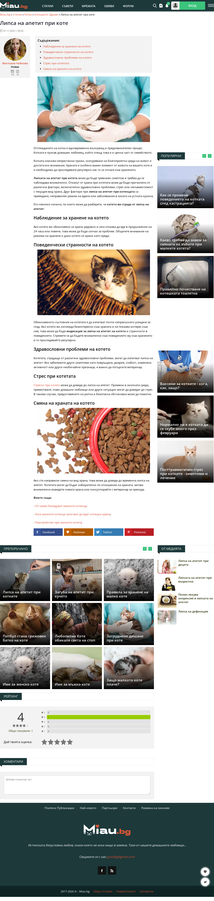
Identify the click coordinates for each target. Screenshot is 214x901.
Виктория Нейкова (15, 63)
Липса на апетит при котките (22, 594)
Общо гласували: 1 (21, 731)
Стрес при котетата (56, 63)
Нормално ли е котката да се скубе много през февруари (184, 428)
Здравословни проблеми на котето (67, 57)
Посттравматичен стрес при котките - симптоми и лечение (184, 473)
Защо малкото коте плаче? (124, 682)
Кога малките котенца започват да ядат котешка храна (72, 514)
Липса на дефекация (193, 611)
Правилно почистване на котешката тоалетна (183, 291)
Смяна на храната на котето (62, 69)
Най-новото (88, 808)
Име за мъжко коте (72, 684)
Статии (47, 6)
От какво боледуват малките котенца (61, 506)
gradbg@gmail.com (121, 857)
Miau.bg (5, 14)
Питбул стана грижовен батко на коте (24, 638)
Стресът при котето (47, 385)
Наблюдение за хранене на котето (66, 46)
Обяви (109, 6)
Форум (128, 6)
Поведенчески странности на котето (68, 52)
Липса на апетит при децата (193, 562)
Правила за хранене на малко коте (127, 594)
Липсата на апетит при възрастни (195, 579)
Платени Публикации (59, 808)
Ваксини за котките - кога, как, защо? (184, 385)
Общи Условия (102, 891)
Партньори (109, 808)
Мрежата (88, 6)
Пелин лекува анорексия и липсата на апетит (195, 598)
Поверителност (126, 891)
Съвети (67, 6)
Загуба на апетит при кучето (74, 594)
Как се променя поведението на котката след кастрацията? (182, 199)
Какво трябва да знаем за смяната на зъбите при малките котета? (183, 244)
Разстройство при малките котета (58, 522)
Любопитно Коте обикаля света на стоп (75, 638)
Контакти (129, 808)
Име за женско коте (21, 684)
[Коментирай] (77, 785)
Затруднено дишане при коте (125, 638)
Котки (28, 14)
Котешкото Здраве (46, 14)
